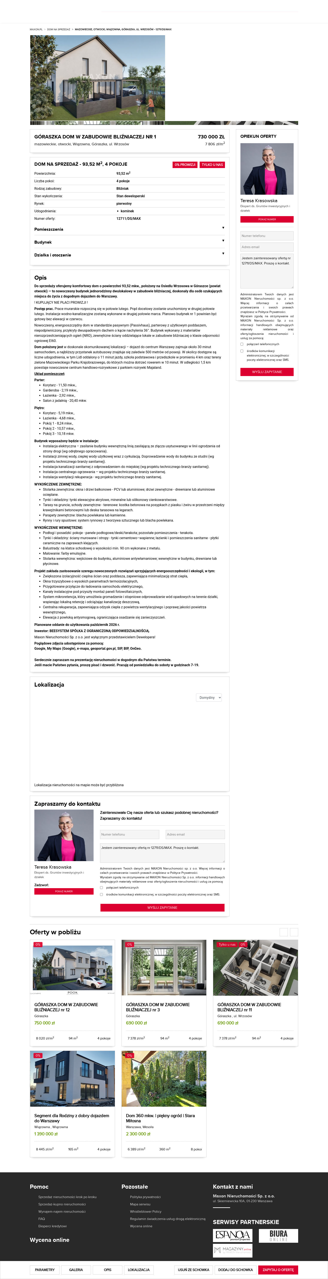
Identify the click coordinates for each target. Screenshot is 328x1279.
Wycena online (141, 1226)
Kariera (264, 16)
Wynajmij (136, 16)
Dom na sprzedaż (58, 29)
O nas (203, 16)
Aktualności (234, 16)
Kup (110, 16)
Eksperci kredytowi (52, 1226)
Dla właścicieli (172, 16)
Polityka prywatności (145, 1197)
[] (270, 6)
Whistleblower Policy (145, 1211)
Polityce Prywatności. (184, 873)
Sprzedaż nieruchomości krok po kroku (67, 1197)
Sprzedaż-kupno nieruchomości (62, 1204)
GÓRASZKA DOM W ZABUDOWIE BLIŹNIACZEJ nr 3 (158, 1007)
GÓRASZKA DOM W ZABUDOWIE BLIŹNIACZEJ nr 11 (249, 1007)
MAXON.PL (36, 29)
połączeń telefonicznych (122, 887)
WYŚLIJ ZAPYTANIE (162, 907)
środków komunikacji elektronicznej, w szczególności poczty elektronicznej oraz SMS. (163, 894)
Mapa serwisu (140, 1204)
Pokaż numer (64, 891)
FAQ (41, 1218)
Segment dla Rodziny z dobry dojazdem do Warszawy (71, 1118)
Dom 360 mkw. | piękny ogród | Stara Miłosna (160, 1118)
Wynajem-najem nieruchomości (62, 1211)
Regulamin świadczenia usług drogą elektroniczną (167, 1218)
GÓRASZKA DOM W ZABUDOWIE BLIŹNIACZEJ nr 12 (66, 1007)
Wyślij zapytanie (267, 371)
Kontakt (290, 16)
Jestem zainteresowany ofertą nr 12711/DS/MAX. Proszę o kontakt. (162, 853)
